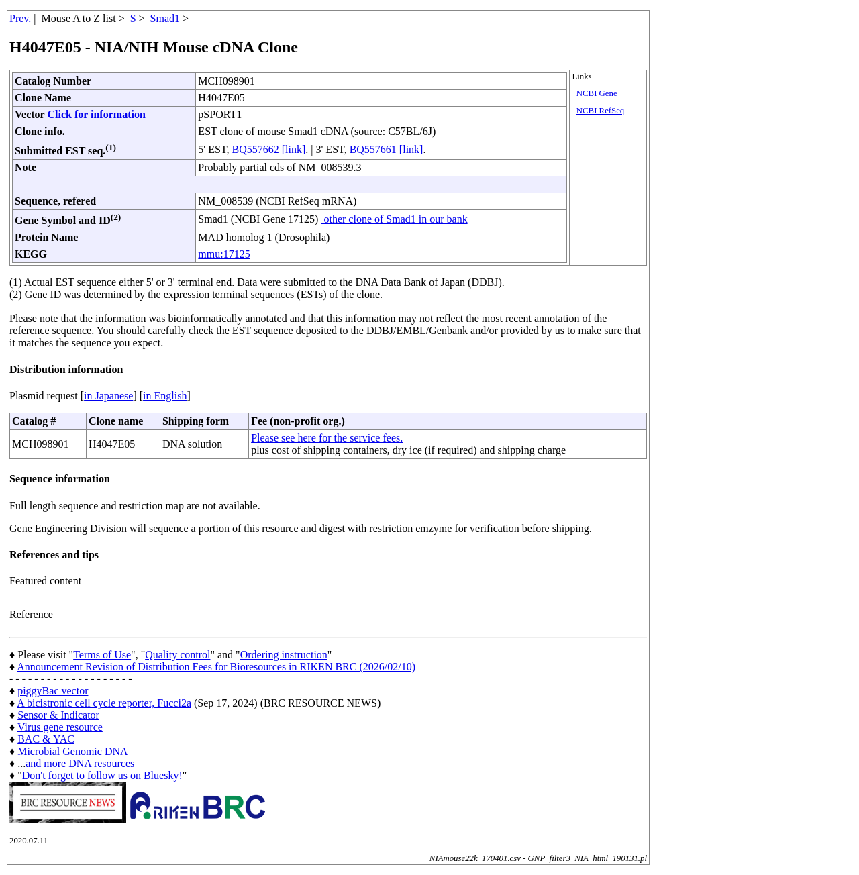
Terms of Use (102, 654)
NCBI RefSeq (600, 110)
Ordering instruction (283, 654)
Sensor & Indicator (58, 715)
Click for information (96, 114)
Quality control (177, 654)
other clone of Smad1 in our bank (394, 219)
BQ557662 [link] (269, 149)
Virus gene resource (60, 727)
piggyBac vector (52, 691)
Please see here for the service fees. (327, 438)
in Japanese (108, 395)
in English (165, 395)
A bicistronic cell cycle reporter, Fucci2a (104, 703)
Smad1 (165, 18)
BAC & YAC (45, 739)
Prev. (20, 18)
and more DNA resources (80, 763)
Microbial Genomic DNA (72, 751)
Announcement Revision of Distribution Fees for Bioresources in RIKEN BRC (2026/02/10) (216, 666)
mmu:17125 (224, 254)
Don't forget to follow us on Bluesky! (102, 775)
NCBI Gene (596, 93)
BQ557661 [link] (386, 149)
